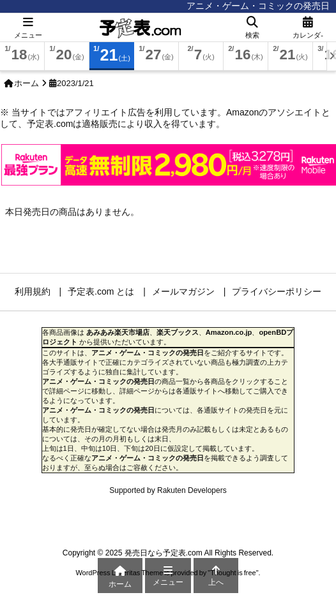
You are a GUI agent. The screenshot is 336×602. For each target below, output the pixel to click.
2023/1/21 (75, 83)
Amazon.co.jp (229, 332)
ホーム (26, 83)
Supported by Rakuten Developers (167, 490)
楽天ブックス (178, 332)
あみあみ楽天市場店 (117, 332)
